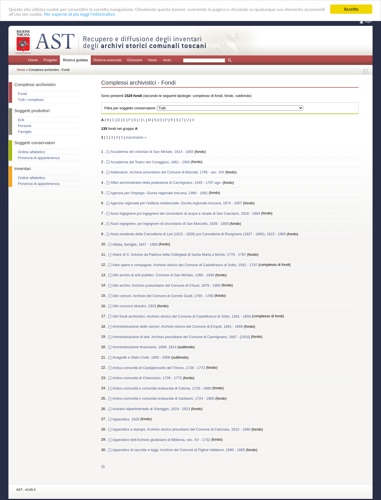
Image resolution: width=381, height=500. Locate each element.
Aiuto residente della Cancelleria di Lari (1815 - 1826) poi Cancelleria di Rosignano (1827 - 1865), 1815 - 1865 (198, 234)
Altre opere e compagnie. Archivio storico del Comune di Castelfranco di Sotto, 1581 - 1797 (185, 265)
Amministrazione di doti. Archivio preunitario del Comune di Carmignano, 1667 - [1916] (181, 336)
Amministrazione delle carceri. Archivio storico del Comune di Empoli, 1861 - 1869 (178, 326)
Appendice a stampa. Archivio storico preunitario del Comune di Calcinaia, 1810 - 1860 (181, 429)
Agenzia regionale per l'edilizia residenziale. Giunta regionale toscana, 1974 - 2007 (176, 203)
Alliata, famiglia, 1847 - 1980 (135, 244)
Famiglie (24, 132)
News (152, 60)
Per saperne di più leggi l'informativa (79, 14)
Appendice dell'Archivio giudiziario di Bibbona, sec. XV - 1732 (161, 439)
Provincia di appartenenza (39, 158)
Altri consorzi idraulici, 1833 (134, 306)
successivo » (136, 137)
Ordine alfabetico (31, 152)
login (368, 21)
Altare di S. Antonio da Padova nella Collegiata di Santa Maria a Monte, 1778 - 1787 (179, 254)
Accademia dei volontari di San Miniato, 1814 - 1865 (152, 152)
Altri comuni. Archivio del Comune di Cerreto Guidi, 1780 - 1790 (163, 295)
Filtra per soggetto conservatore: (130, 108)
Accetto (351, 9)
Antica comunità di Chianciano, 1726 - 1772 (147, 378)
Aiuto (167, 60)
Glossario (134, 60)
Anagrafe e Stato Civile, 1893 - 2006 (141, 357)
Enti (21, 120)
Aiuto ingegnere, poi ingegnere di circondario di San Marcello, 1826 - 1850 (170, 223)
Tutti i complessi (31, 100)
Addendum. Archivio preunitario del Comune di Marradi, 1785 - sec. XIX (167, 172)
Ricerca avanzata (107, 60)
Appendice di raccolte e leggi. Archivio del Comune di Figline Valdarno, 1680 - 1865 (179, 450)
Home (33, 60)
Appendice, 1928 (126, 419)
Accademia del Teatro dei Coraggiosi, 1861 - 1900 (150, 162)
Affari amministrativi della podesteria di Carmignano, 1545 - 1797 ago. (166, 182)
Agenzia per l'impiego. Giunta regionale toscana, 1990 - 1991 (159, 193)
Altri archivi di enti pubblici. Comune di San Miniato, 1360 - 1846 (163, 275)
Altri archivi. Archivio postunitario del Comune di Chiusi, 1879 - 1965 (166, 285)
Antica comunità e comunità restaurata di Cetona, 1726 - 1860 (162, 388)
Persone (24, 126)
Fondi (22, 94)
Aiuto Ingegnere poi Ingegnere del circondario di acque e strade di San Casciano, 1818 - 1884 (185, 213)
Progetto (50, 60)
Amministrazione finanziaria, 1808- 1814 (145, 347)
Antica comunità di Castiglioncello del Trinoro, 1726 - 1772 (159, 367)
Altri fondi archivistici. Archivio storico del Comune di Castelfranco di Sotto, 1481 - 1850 (182, 316)
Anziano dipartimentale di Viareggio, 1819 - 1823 (151, 409)
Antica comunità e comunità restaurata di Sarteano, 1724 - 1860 (163, 398)
